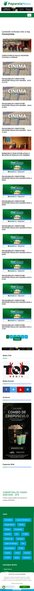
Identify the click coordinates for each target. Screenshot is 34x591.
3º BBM (25, 534)
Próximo (16, 339)
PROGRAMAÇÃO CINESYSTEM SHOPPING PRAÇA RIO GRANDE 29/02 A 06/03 (17, 203)
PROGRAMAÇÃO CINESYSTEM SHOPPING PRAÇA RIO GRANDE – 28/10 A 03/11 (16, 105)
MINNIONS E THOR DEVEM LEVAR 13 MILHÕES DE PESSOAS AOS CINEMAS (16, 154)
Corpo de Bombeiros (23, 520)
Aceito (25, 587)
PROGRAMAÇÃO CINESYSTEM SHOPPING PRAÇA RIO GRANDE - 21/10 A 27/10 (16, 80)
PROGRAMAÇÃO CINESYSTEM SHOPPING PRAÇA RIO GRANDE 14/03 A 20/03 (17, 252)
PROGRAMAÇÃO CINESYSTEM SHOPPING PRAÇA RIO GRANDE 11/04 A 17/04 (16, 327)
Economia (20, 539)
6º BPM (7, 557)
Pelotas (7, 529)
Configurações (9, 587)
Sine (23, 543)
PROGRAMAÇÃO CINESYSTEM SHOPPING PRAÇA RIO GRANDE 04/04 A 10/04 (17, 302)
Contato (6, 572)
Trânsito (21, 524)
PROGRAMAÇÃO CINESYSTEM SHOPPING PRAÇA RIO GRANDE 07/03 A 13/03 (17, 227)
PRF (16, 534)
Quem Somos (8, 569)
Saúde (17, 557)
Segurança (26, 557)
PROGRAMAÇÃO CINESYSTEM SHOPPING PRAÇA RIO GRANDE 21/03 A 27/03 (17, 277)
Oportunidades (9, 548)
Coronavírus (18, 529)
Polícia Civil (8, 539)
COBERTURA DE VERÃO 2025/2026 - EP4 (15, 493)
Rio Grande (8, 520)
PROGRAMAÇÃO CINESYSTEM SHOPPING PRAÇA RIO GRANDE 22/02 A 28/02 (17, 178)
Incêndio (7, 553)
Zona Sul (27, 553)
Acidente (8, 534)
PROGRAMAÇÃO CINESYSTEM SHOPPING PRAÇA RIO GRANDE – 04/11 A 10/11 (16, 130)
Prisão (21, 548)
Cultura (17, 553)
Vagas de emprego (11, 543)
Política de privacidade (17, 583)
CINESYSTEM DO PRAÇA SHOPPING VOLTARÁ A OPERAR (15, 56)
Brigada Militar (9, 524)
